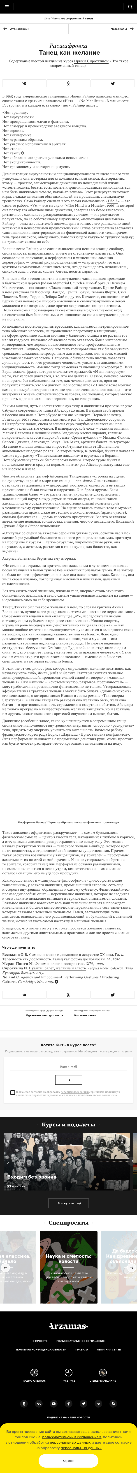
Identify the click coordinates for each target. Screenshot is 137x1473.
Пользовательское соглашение (80, 1341)
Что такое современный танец (68, 18)
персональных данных (70, 1442)
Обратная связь (109, 1349)
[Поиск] (130, 6)
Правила (81, 1349)
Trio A (112, 201)
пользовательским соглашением (71, 1437)
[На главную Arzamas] (69, 7)
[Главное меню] (7, 7)
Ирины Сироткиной (91, 61)
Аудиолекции (19, 28)
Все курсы (66, 1203)
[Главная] (68, 1326)
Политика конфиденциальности (41, 1349)
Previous (5, 1267)
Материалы (119, 28)
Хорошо (68, 1461)
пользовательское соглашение (98, 1095)
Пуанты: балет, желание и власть (57, 968)
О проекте (40, 1341)
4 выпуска (18, 1186)
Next (131, 1161)
